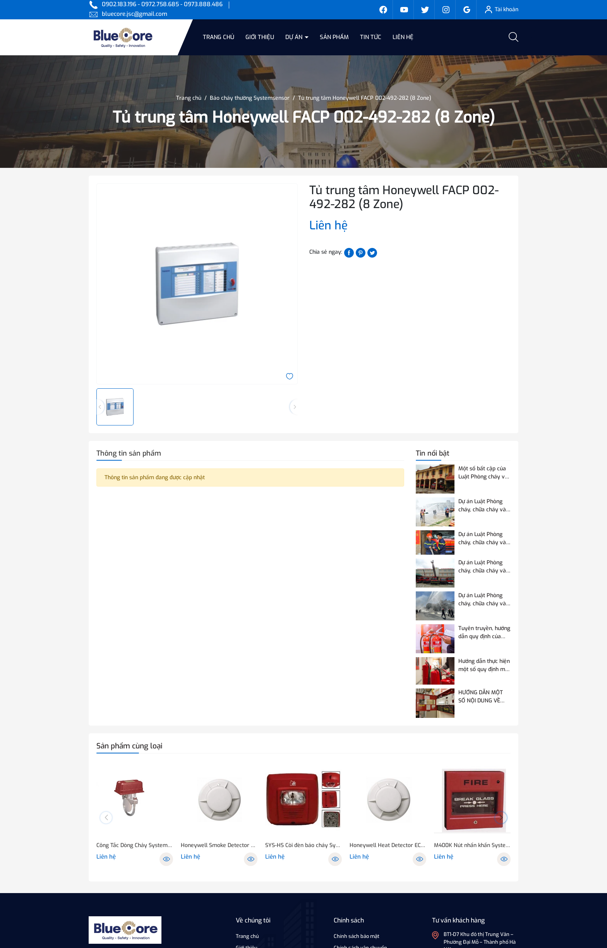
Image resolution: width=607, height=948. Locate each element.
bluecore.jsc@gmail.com (134, 14)
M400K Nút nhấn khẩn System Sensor (472, 845)
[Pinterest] (360, 252)
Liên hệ (403, 37)
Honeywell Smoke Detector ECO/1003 (219, 845)
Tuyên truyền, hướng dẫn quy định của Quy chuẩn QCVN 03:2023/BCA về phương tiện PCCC (484, 633)
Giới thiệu (259, 37)
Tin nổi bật (432, 453)
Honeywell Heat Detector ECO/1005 (388, 845)
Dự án (294, 37)
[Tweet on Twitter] (372, 252)
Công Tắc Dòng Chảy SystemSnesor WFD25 (134, 845)
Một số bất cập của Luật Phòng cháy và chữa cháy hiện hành (484, 473)
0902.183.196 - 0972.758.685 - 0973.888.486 (162, 4)
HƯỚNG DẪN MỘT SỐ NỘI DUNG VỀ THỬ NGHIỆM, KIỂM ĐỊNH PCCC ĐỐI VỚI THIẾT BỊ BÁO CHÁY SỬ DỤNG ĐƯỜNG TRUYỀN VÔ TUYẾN (482, 697)
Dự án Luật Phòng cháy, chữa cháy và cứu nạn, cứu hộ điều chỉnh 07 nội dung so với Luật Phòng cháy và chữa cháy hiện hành (484, 600)
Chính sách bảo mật (356, 936)
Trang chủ (218, 37)
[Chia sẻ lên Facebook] (349, 252)
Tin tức (370, 37)
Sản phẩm (334, 37)
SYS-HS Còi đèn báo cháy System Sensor (303, 845)
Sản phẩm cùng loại (129, 746)
